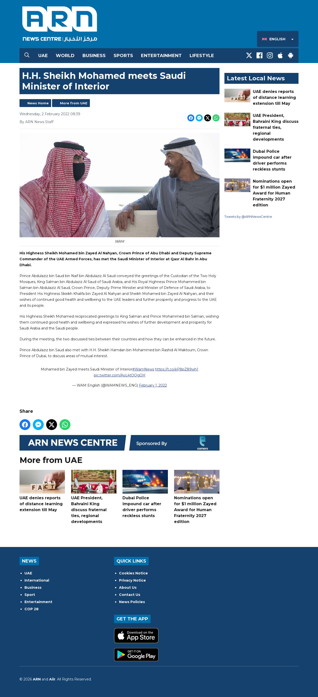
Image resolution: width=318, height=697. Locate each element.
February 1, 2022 (153, 385)
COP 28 (31, 609)
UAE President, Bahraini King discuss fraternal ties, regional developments (94, 497)
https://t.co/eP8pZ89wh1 (176, 369)
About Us (128, 587)
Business (94, 55)
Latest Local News (256, 78)
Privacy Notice (132, 580)
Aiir (52, 679)
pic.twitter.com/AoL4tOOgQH (119, 375)
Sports (123, 55)
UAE (43, 55)
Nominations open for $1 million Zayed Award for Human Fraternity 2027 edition (196, 497)
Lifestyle (202, 55)
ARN (37, 679)
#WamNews (143, 369)
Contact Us (129, 594)
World (65, 55)
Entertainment (161, 55)
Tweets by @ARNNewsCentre (248, 216)
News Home (38, 103)
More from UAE (73, 103)
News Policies (132, 602)
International (36, 580)
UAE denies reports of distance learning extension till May (42, 491)
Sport (29, 594)
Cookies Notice (133, 573)
